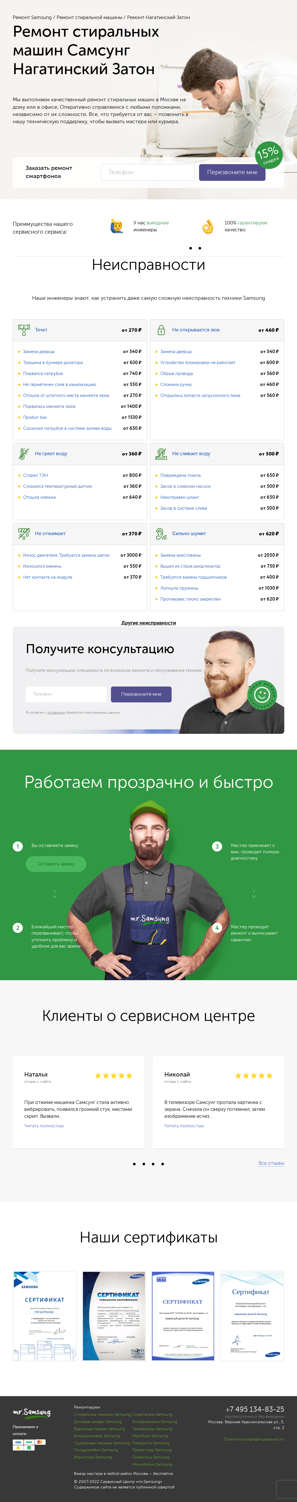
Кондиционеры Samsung (97, 1436)
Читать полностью (44, 1126)
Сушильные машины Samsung (102, 1443)
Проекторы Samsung (152, 1450)
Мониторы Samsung (93, 1457)
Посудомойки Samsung (96, 1450)
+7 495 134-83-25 (255, 1409)
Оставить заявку (56, 864)
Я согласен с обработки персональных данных (73, 713)
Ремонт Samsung (32, 17)
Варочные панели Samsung (99, 1429)
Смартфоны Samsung (152, 1415)
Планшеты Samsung (150, 1443)
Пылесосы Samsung (151, 1457)
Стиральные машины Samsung (102, 1415)
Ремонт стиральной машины (89, 17)
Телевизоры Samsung (152, 1429)
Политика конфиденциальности (254, 1439)
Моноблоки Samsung (152, 1464)
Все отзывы (271, 1163)
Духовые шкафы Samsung (98, 1422)
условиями (56, 713)
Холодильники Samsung (154, 1422)
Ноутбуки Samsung (150, 1436)
